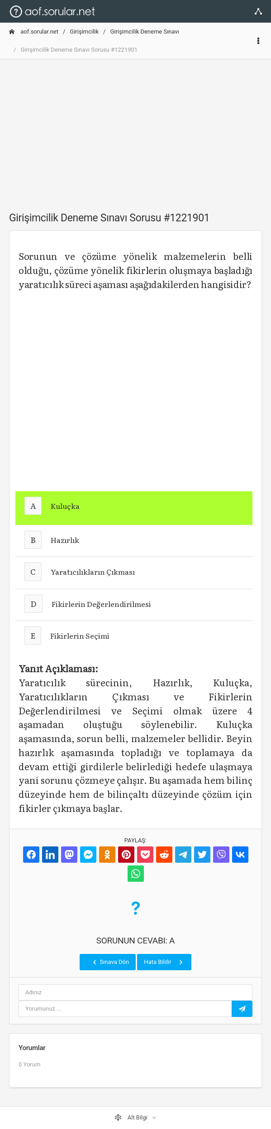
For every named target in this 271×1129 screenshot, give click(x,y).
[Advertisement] (135, 130)
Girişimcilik (84, 31)
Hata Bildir (164, 962)
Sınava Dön (110, 962)
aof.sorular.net (33, 31)
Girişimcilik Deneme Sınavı (144, 31)
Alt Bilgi (131, 1117)
